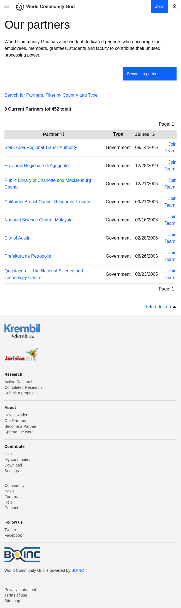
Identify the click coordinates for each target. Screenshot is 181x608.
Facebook (13, 535)
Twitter (10, 530)
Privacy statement (20, 589)
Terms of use (15, 595)
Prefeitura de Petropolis (27, 256)
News (9, 491)
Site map (12, 601)
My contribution (17, 459)
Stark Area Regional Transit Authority (40, 147)
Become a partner (143, 74)
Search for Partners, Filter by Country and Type (51, 95)
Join (8, 454)
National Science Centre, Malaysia (38, 220)
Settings (11, 470)
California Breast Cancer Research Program (47, 201)
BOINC (77, 570)
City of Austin (17, 238)
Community (14, 485)
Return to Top (160, 306)
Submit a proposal (20, 393)
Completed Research (23, 387)
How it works (15, 415)
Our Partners (15, 420)
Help (8, 502)
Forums (11, 496)
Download (13, 465)
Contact (11, 508)
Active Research (18, 382)
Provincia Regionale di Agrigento (36, 165)
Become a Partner (20, 426)
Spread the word (19, 432)
